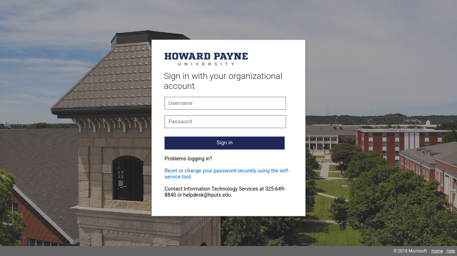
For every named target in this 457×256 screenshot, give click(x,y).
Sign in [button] (225, 142)
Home (437, 251)
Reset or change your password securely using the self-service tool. (227, 174)
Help (450, 251)
